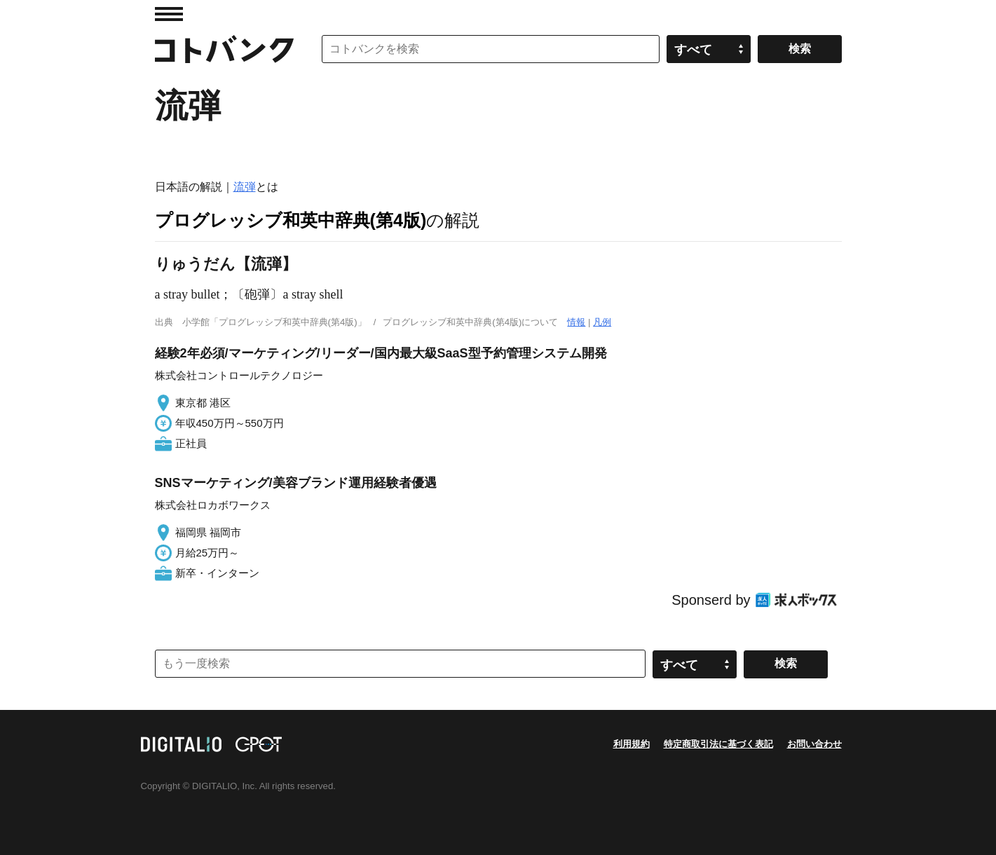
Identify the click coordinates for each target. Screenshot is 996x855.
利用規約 (631, 744)
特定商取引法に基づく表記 (718, 744)
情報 (576, 322)
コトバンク (224, 49)
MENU (169, 14)
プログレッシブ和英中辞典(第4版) (291, 220)
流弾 (244, 187)
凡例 (602, 322)
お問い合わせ (814, 744)
